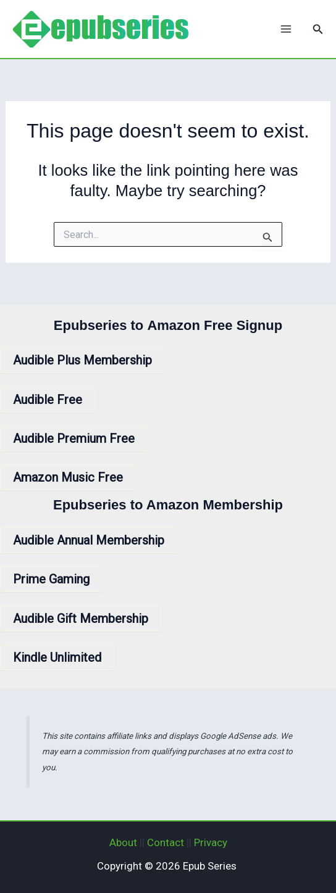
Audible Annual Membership (88, 540)
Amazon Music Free (68, 477)
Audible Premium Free (74, 438)
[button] (318, 29)
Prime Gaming (51, 579)
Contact (165, 842)
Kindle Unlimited (57, 657)
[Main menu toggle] (286, 29)
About (123, 842)
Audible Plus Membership (82, 360)
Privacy (210, 842)
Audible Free (47, 399)
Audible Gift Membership (80, 618)
